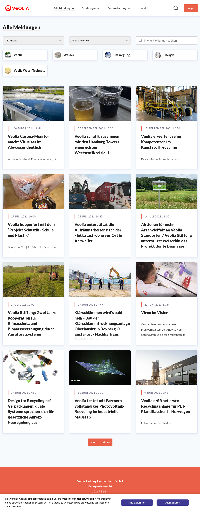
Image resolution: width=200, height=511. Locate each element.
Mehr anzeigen (100, 442)
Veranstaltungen (119, 8)
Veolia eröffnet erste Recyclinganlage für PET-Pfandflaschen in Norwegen (165, 406)
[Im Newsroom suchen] (176, 8)
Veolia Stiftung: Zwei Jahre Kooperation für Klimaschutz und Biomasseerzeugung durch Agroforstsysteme (32, 323)
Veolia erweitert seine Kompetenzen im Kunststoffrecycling (161, 142)
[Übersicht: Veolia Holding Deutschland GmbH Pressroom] (17, 8)
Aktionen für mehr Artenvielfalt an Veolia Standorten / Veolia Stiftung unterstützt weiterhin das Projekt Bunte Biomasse (166, 235)
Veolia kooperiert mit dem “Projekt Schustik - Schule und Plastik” (31, 230)
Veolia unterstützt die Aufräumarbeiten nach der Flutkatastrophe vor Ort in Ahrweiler (98, 232)
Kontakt (143, 8)
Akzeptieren (172, 502)
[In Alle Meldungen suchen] (166, 40)
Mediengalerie (91, 8)
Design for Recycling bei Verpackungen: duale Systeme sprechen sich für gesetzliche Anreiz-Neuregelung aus (31, 411)
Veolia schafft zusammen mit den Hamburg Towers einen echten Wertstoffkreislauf (97, 144)
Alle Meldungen (64, 7)
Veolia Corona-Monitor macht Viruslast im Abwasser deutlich (28, 142)
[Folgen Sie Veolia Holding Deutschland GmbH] (191, 8)
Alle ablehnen (137, 502)
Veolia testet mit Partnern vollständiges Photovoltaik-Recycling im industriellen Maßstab (99, 408)
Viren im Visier (154, 312)
